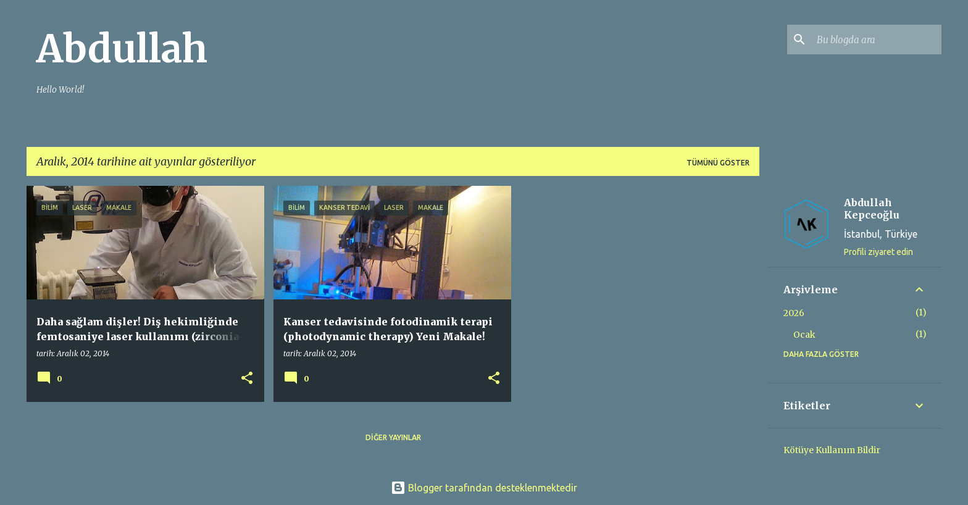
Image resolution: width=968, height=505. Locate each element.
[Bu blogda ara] (876, 39)
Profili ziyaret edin (878, 252)
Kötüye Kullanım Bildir (831, 450)
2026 (793, 313)
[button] (247, 378)
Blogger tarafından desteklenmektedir (484, 487)
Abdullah (121, 49)
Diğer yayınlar (393, 437)
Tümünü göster (717, 163)
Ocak (804, 334)
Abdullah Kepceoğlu (871, 208)
